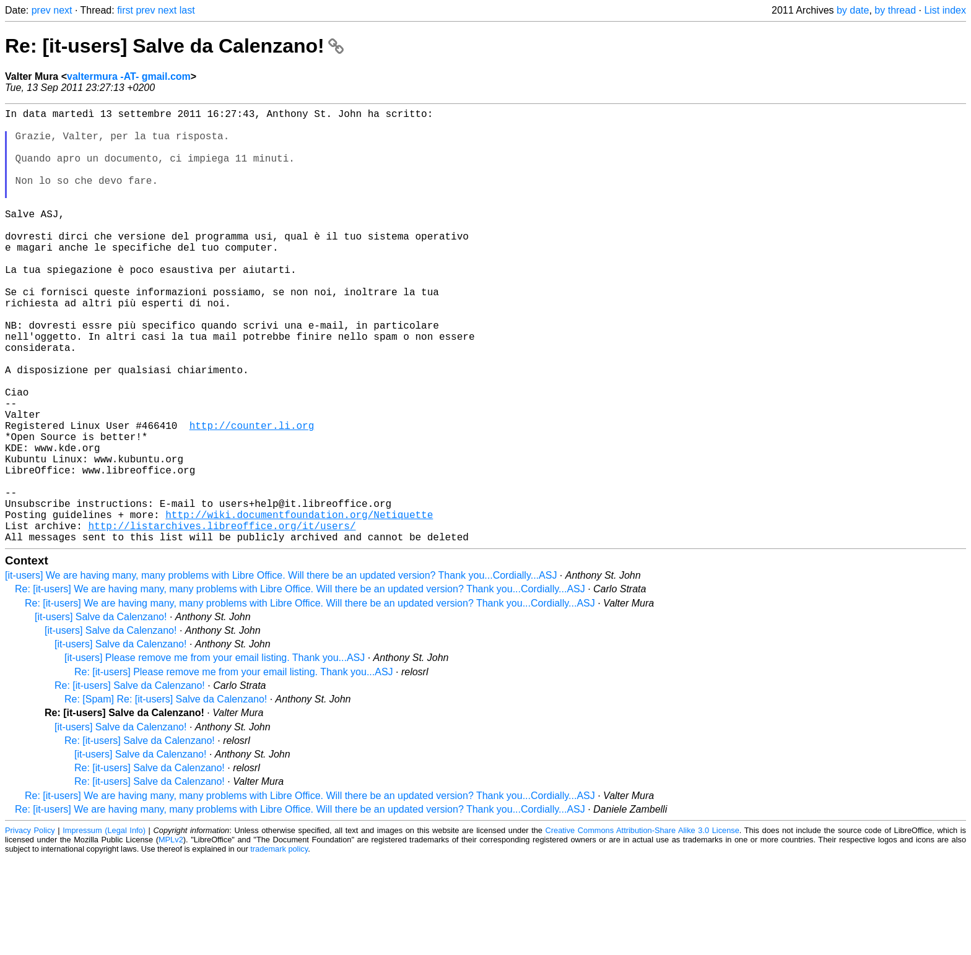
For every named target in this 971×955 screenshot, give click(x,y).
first (125, 10)
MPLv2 (171, 936)
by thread (895, 10)
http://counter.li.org (252, 497)
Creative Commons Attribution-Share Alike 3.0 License (642, 926)
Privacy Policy (30, 926)
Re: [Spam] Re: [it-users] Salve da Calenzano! (165, 795)
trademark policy (279, 945)
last (187, 10)
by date (853, 10)
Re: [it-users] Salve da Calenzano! (174, 46)
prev (41, 10)
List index (945, 10)
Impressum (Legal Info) (104, 926)
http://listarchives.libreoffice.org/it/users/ (221, 619)
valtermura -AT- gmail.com (129, 76)
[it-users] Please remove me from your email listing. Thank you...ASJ (214, 754)
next (62, 10)
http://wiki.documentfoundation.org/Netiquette (299, 606)
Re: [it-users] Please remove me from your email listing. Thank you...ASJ (233, 768)
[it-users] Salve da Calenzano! (101, 713)
